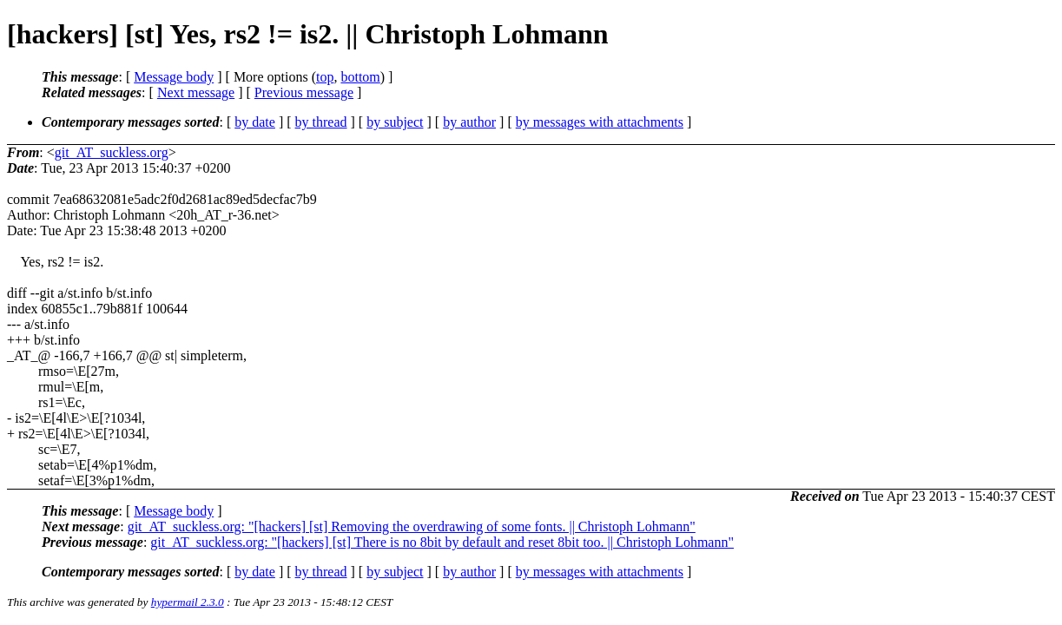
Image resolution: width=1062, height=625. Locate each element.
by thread (321, 122)
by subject (394, 122)
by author (469, 122)
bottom (359, 76)
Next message (195, 92)
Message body (174, 76)
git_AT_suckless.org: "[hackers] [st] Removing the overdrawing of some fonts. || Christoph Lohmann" (412, 526)
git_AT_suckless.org (111, 152)
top (324, 76)
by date (254, 122)
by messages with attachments (599, 122)
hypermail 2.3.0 (187, 602)
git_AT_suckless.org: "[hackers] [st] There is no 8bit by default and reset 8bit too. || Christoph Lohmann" (442, 542)
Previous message (303, 92)
